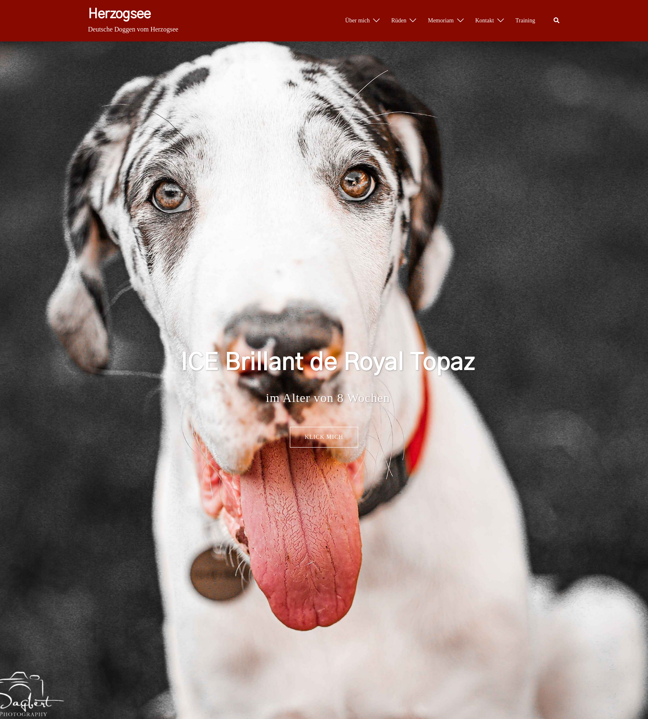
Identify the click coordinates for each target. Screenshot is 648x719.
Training (525, 20)
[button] (557, 20)
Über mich (357, 20)
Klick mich (324, 437)
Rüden (399, 20)
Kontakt (484, 20)
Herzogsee (119, 14)
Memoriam (440, 20)
